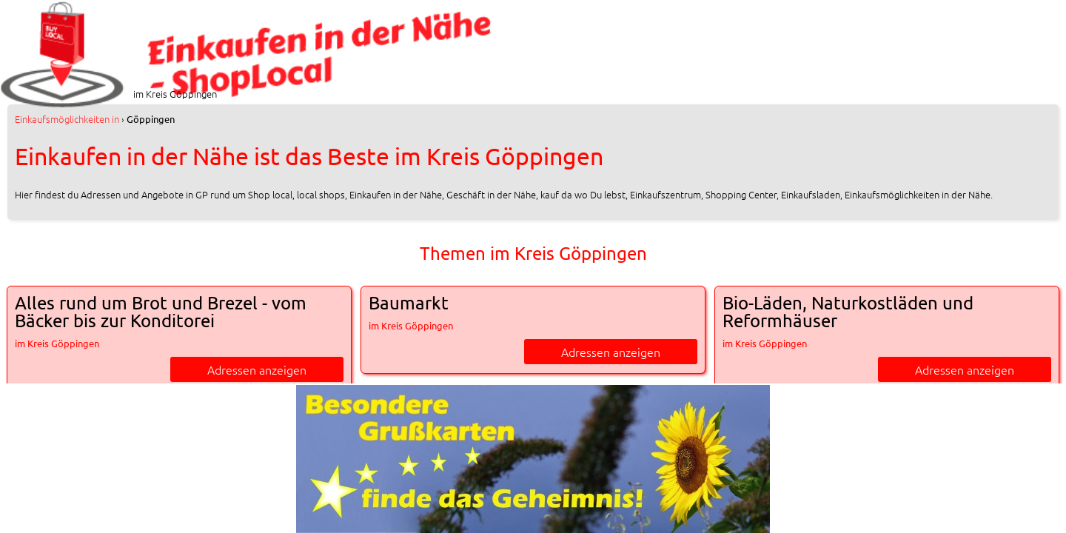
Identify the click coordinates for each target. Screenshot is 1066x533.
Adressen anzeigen (256, 369)
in (67, 119)
